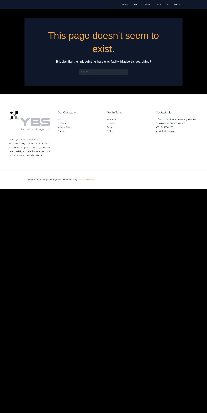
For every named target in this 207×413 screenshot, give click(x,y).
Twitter (110, 127)
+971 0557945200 (164, 127)
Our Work (146, 4)
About (134, 4)
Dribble (110, 131)
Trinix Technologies (86, 179)
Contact (176, 4)
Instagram (111, 123)
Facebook (111, 119)
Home (125, 4)
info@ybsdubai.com (165, 131)
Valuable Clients (161, 4)
